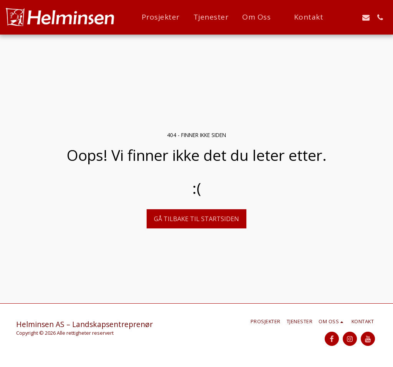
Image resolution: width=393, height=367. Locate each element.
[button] (261, 17)
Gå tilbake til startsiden (196, 219)
